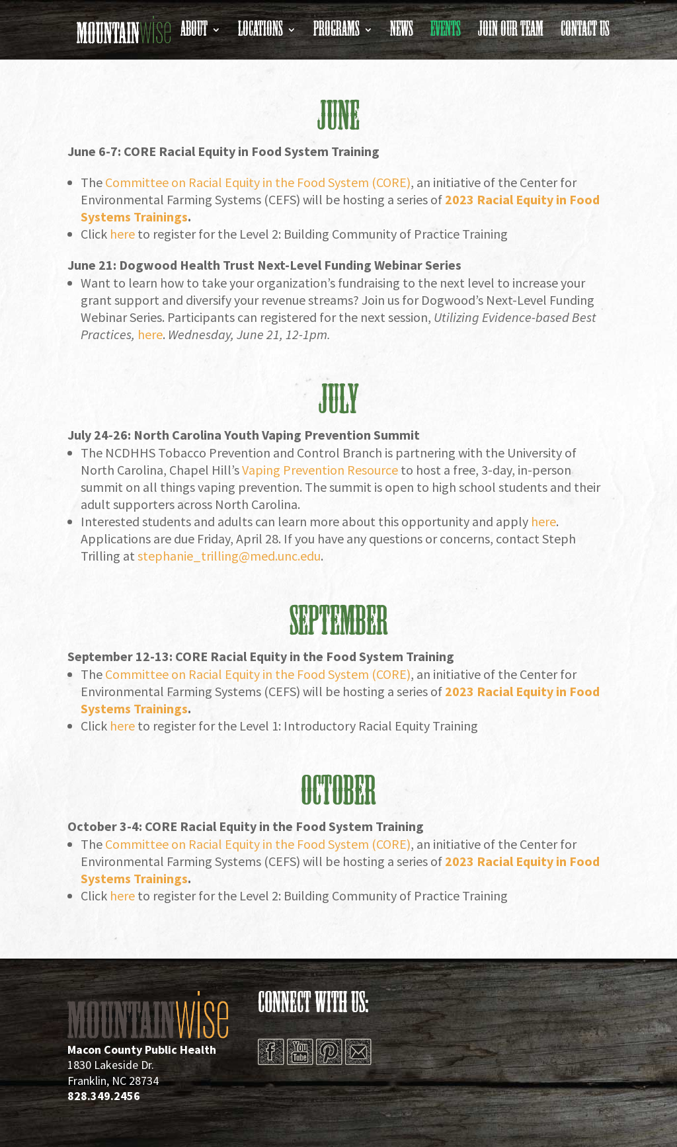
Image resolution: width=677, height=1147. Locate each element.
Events (445, 33)
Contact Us (585, 33)
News (401, 33)
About (194, 33)
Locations (260, 33)
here (150, 334)
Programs (336, 33)
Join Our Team (510, 33)
